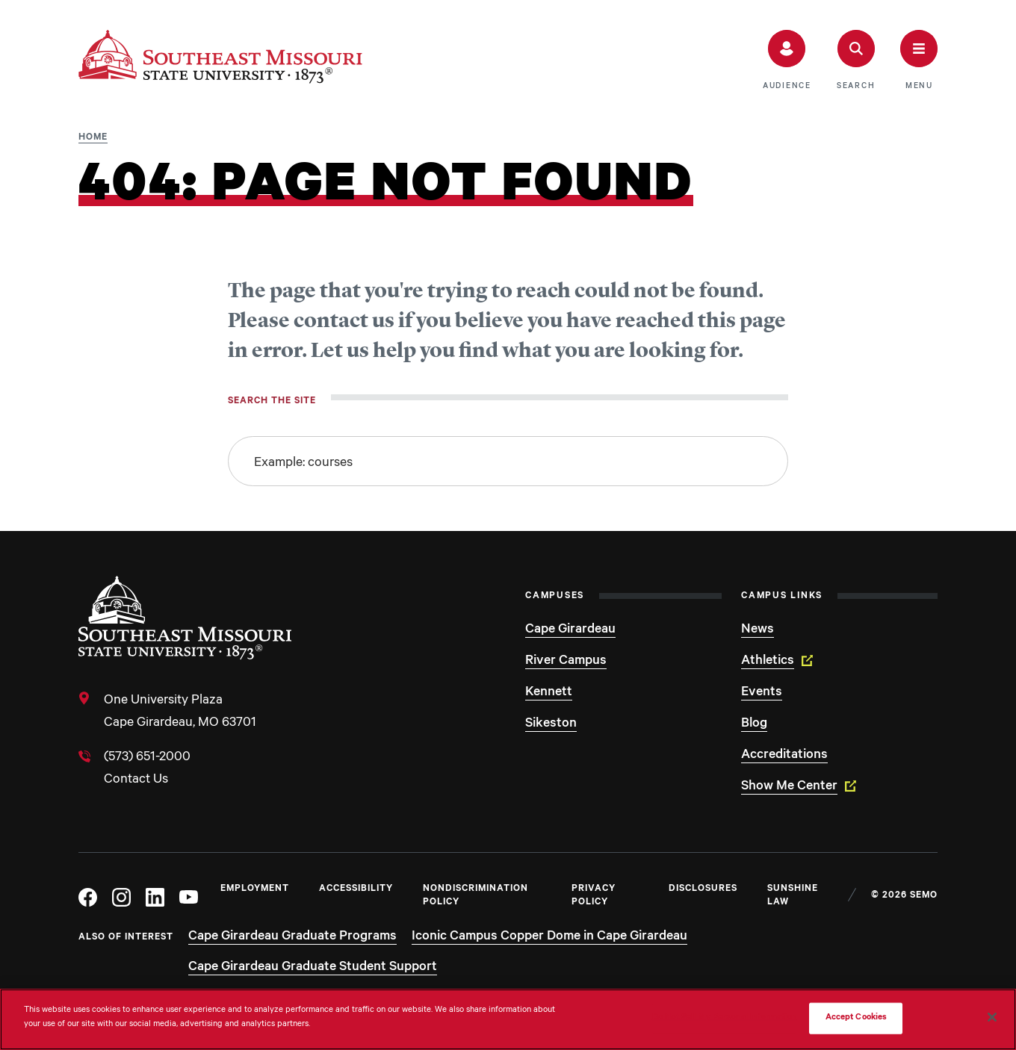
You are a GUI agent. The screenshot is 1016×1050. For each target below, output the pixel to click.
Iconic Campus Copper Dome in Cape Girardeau (549, 937)
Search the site (272, 402)
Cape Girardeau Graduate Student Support (312, 967)
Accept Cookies (857, 1018)
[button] (787, 60)
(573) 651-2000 (147, 758)
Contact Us (136, 780)
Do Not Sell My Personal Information (724, 1018)
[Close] (992, 1017)
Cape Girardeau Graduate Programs (292, 937)
